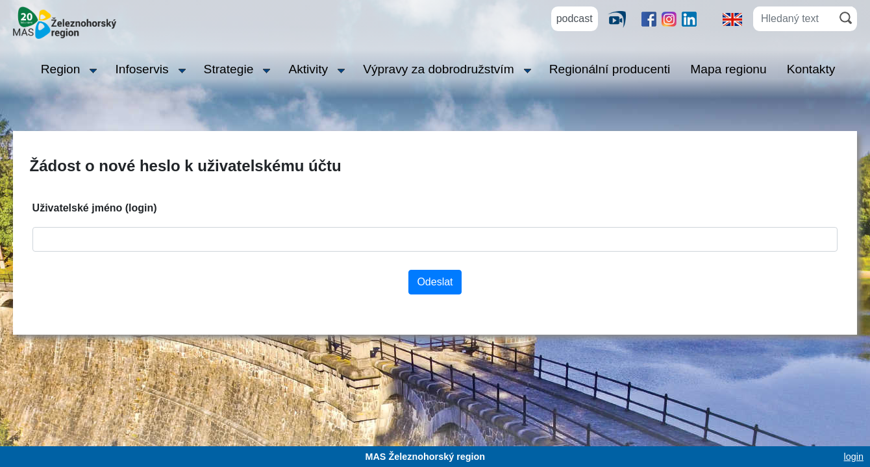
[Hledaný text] (793, 18)
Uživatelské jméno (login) (94, 207)
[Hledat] (845, 17)
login (854, 456)
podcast (574, 18)
